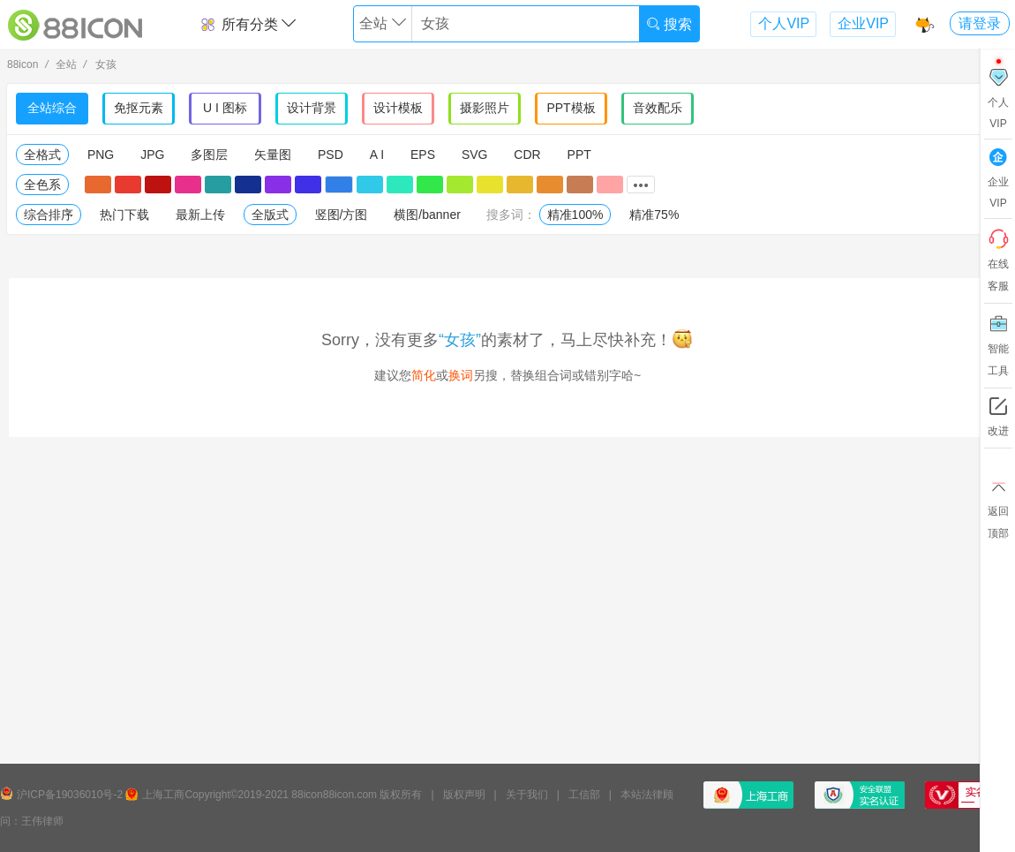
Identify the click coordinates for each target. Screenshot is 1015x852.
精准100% (575, 214)
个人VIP (783, 23)
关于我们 (527, 794)
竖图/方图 (341, 214)
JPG (152, 154)
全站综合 (52, 108)
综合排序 (48, 214)
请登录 (980, 23)
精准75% (654, 214)
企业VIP (863, 23)
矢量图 (272, 154)
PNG (100, 154)
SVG (475, 154)
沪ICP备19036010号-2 (70, 794)
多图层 (209, 154)
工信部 (584, 794)
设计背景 (311, 108)
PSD (330, 154)
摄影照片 (484, 108)
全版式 (270, 214)
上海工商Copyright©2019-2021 (215, 794)
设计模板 (398, 108)
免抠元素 (138, 108)
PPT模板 (570, 108)
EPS (422, 154)
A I (377, 154)
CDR (527, 154)
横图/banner (427, 214)
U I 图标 (225, 108)
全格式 (42, 154)
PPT (579, 154)
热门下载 (124, 214)
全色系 (42, 184)
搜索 (669, 24)
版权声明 (464, 794)
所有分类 (247, 24)
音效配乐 (657, 108)
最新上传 (200, 214)
